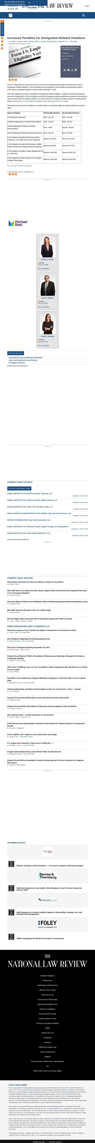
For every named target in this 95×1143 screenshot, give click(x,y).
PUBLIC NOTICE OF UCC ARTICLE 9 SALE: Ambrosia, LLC (30, 493)
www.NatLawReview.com (70, 1092)
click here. (68, 1135)
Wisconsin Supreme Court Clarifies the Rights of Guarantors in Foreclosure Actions (41, 630)
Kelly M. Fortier (16, 41)
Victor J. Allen (14, 632)
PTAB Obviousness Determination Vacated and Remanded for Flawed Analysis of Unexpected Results (46, 724)
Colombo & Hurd (15, 595)
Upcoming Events (16, 843)
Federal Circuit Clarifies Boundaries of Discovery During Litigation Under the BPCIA (41, 706)
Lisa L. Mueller (14, 672)
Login (87, 6)
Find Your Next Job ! (15, 353)
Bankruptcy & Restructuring (47, 985)
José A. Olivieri (28, 41)
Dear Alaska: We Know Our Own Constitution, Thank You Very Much (35, 582)
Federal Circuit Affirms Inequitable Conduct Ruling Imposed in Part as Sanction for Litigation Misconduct (45, 761)
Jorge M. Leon (25, 717)
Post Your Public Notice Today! (19, 488)
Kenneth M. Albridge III (17, 728)
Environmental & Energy (47, 1014)
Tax (47, 1066)
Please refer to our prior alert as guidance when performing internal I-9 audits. (41, 101)
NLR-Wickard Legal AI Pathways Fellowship (25, 358)
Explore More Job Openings (16, 366)
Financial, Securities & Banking (47, 1023)
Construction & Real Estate (47, 999)
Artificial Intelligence (47, 976)
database (25, 1092)
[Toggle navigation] (10, 15)
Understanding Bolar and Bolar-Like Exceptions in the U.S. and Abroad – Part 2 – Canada (44, 689)
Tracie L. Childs (14, 621)
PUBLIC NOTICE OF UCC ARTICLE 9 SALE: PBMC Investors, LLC (32, 500)
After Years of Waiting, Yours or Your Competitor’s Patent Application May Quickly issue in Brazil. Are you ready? (47, 668)
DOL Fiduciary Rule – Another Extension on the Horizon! (30, 715)
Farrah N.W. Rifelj (28, 683)
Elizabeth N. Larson (16, 683)
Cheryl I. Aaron (14, 737)
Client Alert (73, 41)
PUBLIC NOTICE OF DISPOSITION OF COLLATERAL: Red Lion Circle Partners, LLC (39, 513)
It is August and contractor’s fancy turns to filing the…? (30, 743)
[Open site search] (83, 15)
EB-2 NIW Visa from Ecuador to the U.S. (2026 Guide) (29, 610)
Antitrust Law (47, 980)
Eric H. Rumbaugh (28, 641)
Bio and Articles (43, 269)
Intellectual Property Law (47, 1047)
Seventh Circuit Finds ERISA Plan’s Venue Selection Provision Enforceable (38, 698)
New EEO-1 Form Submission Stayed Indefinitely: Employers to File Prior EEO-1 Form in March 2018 (46, 679)
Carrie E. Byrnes (15, 717)
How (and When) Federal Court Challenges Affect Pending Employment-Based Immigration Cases (47, 602)
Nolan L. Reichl (14, 584)
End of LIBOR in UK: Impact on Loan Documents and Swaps (32, 734)
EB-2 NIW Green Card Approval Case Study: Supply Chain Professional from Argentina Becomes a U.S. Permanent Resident (47, 592)
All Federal (65, 59)
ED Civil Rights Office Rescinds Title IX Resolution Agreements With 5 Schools (39, 619)
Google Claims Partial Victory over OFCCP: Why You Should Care (34, 752)
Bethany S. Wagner (27, 621)
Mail (69, 70)
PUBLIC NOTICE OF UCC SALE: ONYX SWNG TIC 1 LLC (28, 533)
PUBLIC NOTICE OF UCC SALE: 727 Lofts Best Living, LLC (30, 507)
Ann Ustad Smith (25, 632)
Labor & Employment (47, 1052)
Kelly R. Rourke (40, 41)
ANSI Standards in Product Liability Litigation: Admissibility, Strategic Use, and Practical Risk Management (49, 913)
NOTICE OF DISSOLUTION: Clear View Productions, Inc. (28, 520)
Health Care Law (47, 1033)
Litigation (47, 1057)
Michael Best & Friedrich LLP (57, 41)
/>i (76, 70)
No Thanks (33, 7)
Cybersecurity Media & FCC (47, 1004)
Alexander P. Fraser (26, 737)
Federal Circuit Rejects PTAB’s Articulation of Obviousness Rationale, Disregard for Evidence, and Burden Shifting (46, 657)
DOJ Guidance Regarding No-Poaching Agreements (28, 639)
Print (65, 70)
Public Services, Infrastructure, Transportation (47, 1061)
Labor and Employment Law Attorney (23, 360)
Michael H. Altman (15, 641)
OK (29, 3)
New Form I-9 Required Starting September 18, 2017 (28, 647)
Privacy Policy (33, 1090)
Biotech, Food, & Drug (48, 990)
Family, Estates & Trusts (47, 1018)
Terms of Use (21, 1090)
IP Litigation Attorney (17, 363)
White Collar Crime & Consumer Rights (47, 1071)
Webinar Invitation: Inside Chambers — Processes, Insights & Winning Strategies (50, 866)
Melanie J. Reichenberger (18, 661)
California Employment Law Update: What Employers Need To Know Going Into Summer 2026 (49, 889)
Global (47, 1028)
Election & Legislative (47, 1009)
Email (42, 263)
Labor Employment (67, 56)
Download (73, 70)
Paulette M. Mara (15, 700)
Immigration (65, 53)
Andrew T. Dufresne (16, 708)
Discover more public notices (17, 539)
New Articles (2, 29)
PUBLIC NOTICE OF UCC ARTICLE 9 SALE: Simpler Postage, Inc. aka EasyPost (37, 527)
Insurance (47, 1042)
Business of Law (47, 995)
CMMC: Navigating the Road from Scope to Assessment (40, 938)
